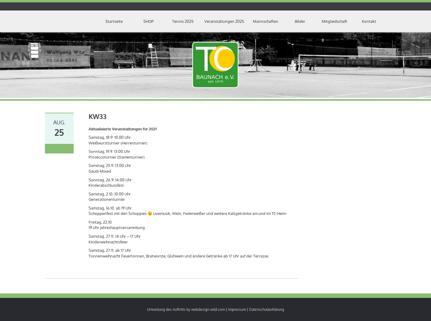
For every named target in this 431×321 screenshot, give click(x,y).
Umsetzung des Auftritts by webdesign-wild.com (186, 309)
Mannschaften (265, 21)
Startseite (114, 21)
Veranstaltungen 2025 (224, 21)
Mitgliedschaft (334, 21)
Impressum (237, 309)
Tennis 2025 (182, 21)
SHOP (148, 21)
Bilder (300, 21)
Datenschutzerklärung (266, 309)
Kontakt (369, 21)
